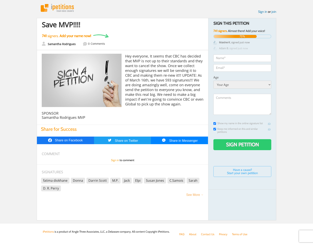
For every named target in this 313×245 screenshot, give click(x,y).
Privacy (223, 234)
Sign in (262, 12)
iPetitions (57, 8)
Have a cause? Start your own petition (242, 171)
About (192, 234)
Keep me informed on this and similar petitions (235, 130)
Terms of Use (239, 234)
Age (216, 77)
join (273, 12)
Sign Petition (242, 145)
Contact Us (207, 234)
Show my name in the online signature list (238, 123)
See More (193, 194)
